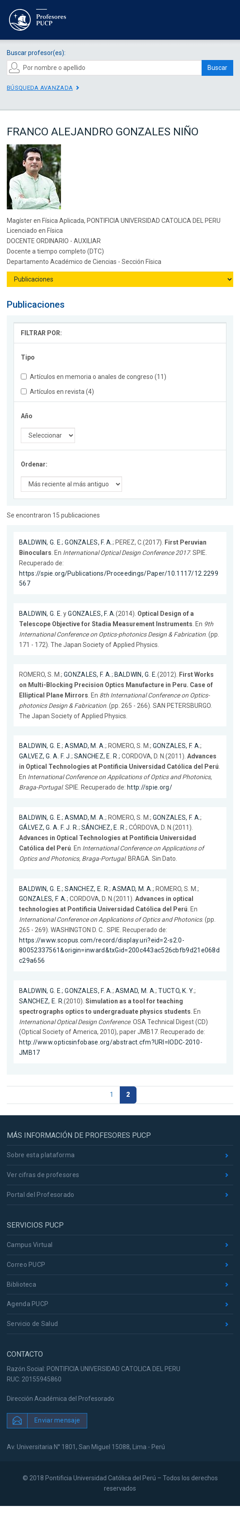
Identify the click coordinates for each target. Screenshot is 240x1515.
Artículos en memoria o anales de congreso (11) (93, 376)
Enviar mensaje (57, 1420)
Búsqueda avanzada (40, 87)
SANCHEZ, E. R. (96, 756)
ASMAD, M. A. (85, 745)
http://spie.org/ (149, 787)
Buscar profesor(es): (36, 52)
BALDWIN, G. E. (40, 542)
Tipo (28, 357)
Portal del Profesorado (41, 1194)
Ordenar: (34, 464)
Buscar (217, 67)
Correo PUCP (26, 1264)
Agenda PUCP (27, 1303)
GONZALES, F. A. (89, 542)
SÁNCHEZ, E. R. (103, 827)
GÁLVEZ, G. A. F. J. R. (49, 827)
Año (27, 416)
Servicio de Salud (32, 1323)
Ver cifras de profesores (43, 1174)
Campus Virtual (29, 1244)
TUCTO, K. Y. (176, 990)
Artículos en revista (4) (57, 391)
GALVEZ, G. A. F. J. (45, 756)
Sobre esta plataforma (41, 1155)
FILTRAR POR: (41, 333)
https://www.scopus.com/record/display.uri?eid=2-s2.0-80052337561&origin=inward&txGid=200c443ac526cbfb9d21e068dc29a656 (119, 951)
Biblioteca (21, 1284)
